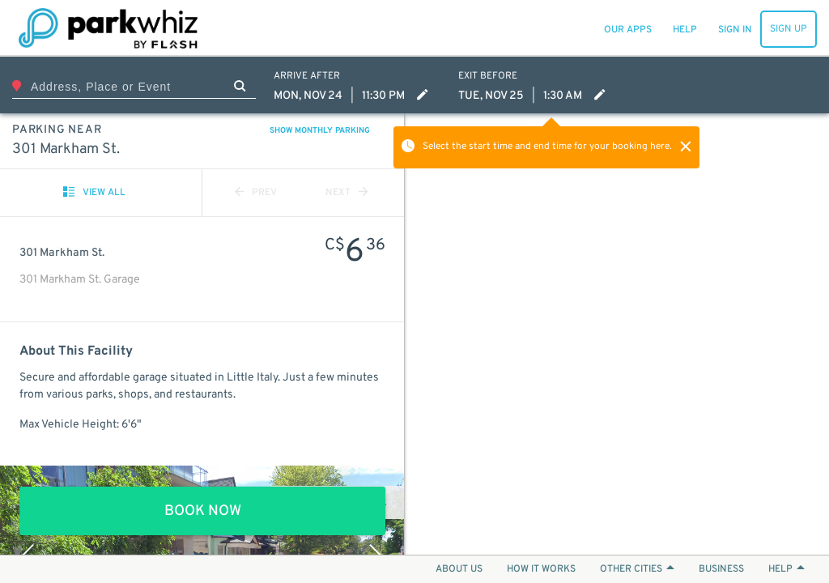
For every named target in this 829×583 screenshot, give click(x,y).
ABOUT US (459, 569)
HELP (786, 569)
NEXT (346, 192)
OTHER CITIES (637, 569)
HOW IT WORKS (541, 569)
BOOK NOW (202, 511)
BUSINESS (721, 569)
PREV (256, 192)
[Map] (617, 334)
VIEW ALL (94, 192)
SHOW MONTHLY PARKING (320, 131)
